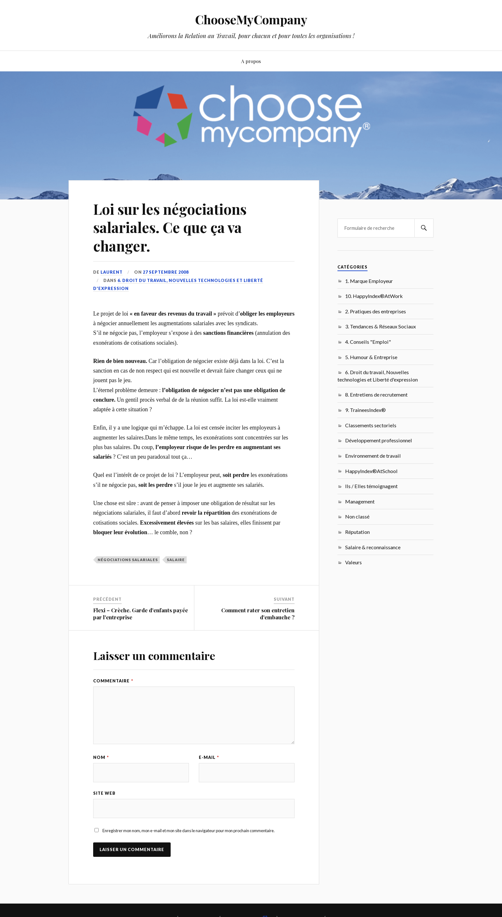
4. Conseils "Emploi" (368, 342)
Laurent (112, 272)
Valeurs (353, 562)
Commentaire (113, 680)
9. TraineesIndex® (365, 410)
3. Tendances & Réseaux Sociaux (380, 326)
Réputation (357, 532)
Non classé (357, 516)
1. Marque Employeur (369, 281)
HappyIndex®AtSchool (371, 471)
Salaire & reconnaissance (373, 547)
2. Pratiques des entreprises (375, 311)
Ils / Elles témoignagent (371, 486)
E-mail (209, 757)
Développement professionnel (378, 440)
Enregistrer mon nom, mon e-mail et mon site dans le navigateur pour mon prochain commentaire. (188, 830)
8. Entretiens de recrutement (376, 394)
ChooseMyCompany (251, 19)
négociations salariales (128, 560)
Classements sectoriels (370, 425)
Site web (104, 793)
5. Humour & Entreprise (371, 357)
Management (360, 501)
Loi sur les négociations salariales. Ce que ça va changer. (170, 227)
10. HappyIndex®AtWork (374, 296)
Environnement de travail (373, 456)
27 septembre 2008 (166, 272)
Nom (101, 757)
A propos (251, 61)
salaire (176, 560)
